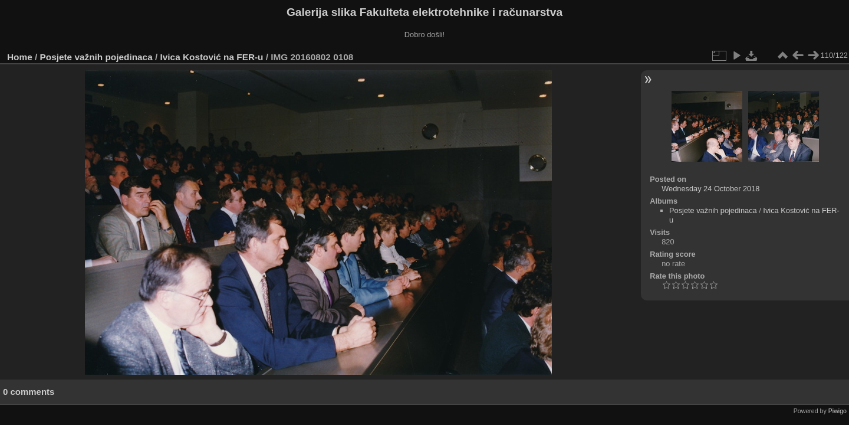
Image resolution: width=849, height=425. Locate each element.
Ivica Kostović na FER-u (212, 57)
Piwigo (837, 410)
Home (19, 57)
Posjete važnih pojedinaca (96, 57)
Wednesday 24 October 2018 (710, 188)
